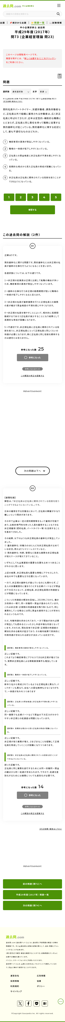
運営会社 (14, 975)
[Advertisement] (32, 425)
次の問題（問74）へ (32, 905)
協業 (39, 981)
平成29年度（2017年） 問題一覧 (32, 894)
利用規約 (14, 986)
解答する (32, 209)
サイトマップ (16, 991)
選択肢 (6, 91)
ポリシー (41, 986)
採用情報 (14, 981)
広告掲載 (41, 975)
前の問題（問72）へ (32, 883)
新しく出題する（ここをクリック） (39, 58)
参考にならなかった (32, 369)
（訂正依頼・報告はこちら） (13, 101)
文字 (35, 91)
